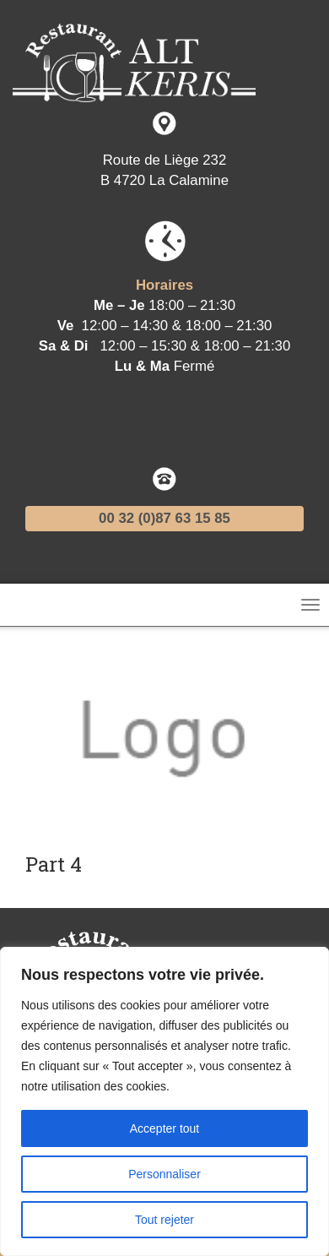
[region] (164, 1101)
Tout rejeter (164, 1219)
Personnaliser (164, 1174)
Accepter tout (165, 1128)
